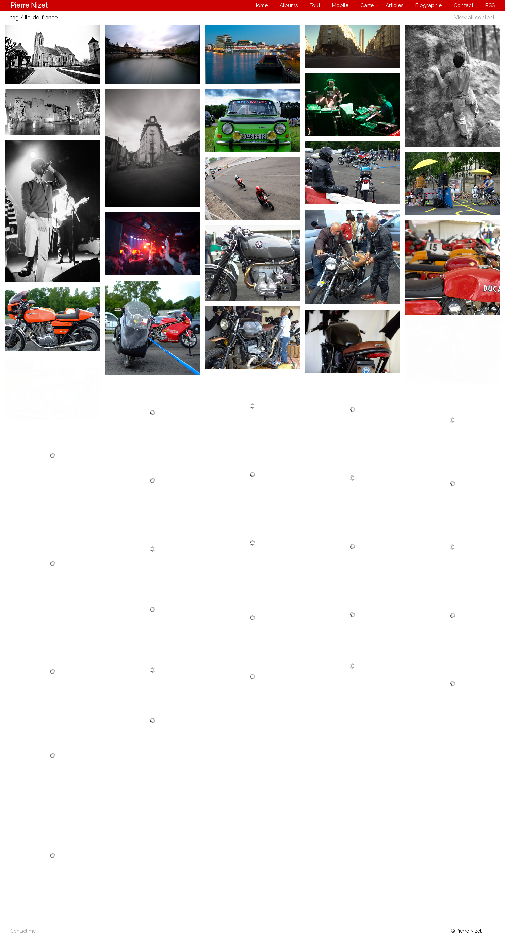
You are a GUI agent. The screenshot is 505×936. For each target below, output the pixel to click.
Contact (463, 5)
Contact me (23, 931)
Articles (394, 5)
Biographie (428, 5)
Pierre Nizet (29, 5)
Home (261, 5)
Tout (315, 5)
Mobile (340, 5)
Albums (289, 5)
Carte (367, 5)
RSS (490, 5)
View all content (474, 17)
